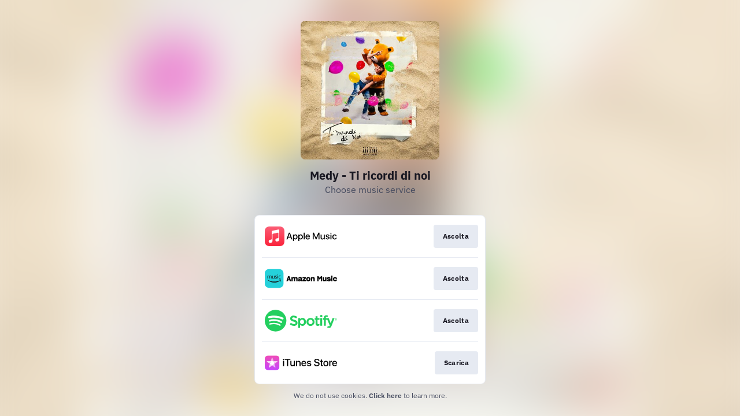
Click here (385, 395)
